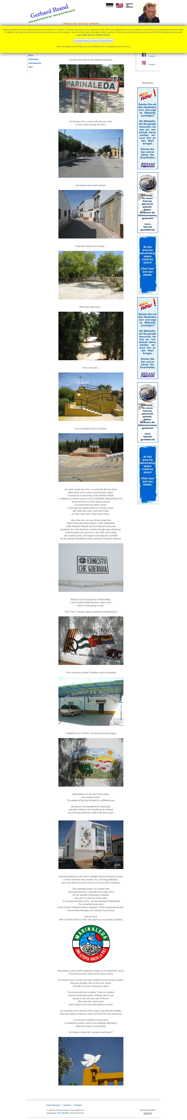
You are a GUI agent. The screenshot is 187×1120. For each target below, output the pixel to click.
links (31, 67)
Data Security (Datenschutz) (96, 35)
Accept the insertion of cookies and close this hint (93, 41)
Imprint (67, 1105)
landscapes (33, 59)
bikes (31, 55)
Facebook (151, 56)
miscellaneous (35, 63)
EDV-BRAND (63, 1113)
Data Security (53, 1105)
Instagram (151, 64)
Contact (78, 1105)
